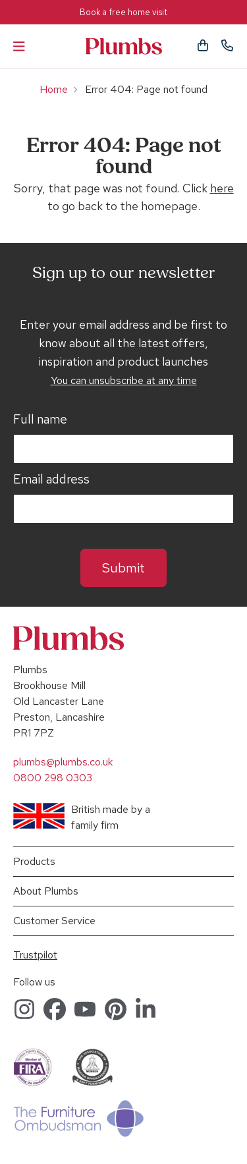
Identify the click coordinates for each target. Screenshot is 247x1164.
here (222, 188)
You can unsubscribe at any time (124, 380)
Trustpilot (35, 955)
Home (54, 89)
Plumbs (124, 46)
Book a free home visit (123, 12)
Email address (51, 479)
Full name (40, 420)
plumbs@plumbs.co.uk (63, 762)
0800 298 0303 (52, 778)
